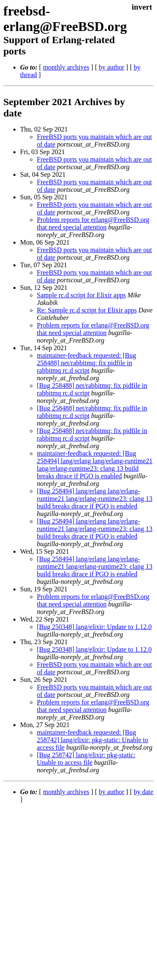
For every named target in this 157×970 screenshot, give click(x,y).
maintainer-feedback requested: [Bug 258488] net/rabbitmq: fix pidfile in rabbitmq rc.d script (86, 363)
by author (111, 67)
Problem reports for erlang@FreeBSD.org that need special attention (93, 223)
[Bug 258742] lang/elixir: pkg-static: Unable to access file (86, 758)
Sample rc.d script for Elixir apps (81, 295)
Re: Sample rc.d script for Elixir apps (87, 310)
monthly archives (66, 67)
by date (143, 791)
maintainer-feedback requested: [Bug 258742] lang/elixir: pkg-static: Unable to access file (92, 740)
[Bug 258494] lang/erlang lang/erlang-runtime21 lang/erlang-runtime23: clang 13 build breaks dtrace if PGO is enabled (94, 499)
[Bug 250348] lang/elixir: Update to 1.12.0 (94, 626)
